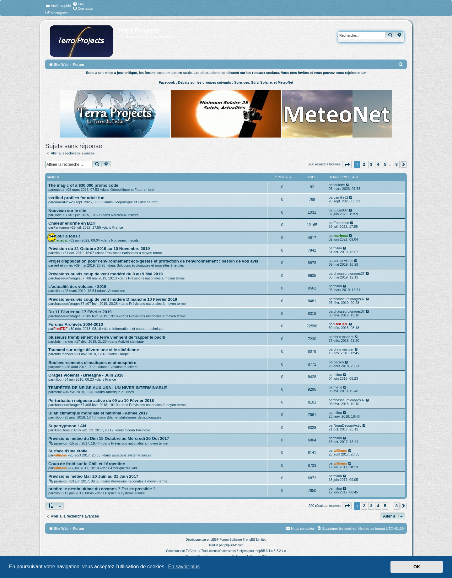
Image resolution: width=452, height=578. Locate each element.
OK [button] (416, 566)
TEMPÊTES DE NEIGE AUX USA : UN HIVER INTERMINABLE (107, 387)
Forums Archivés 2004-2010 (75, 324)
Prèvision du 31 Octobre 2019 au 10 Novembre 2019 (99, 248)
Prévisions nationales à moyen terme (133, 253)
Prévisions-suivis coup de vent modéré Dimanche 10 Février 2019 (112, 299)
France (117, 227)
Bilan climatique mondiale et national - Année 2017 (98, 413)
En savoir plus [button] (184, 566)
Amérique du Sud (123, 468)
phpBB (211, 539)
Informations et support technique (138, 329)
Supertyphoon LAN (67, 426)
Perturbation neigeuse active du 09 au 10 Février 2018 (101, 400)
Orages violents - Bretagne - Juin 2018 (86, 375)
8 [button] (397, 164)
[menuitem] (78, 4)
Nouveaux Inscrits (124, 215)
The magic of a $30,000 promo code (83, 185)
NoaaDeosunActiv (67, 430)
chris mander (63, 341)
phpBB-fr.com (234, 545)
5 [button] (385, 164)
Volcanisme (116, 291)
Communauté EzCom (181, 551)
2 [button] (364, 164)
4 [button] (378, 164)
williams (60, 455)
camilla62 (60, 202)
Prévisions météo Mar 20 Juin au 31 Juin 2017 (93, 476)
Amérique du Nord (120, 392)
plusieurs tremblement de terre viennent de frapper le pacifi (106, 337)
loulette (58, 189)
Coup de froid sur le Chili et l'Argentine (86, 463)
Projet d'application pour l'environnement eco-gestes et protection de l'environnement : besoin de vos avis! (154, 261)
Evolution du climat (122, 367)
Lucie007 (60, 215)
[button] (347, 164)
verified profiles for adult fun (76, 197)
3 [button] (371, 164)
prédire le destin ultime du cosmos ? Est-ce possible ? (102, 489)
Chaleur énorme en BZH (71, 223)
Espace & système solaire (132, 455)
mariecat (60, 240)
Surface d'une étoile (68, 451)
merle (57, 392)
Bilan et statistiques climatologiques (134, 417)
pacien (58, 367)
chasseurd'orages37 (68, 278)
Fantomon (61, 227)
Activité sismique (131, 341)
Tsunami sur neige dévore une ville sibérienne (93, 349)
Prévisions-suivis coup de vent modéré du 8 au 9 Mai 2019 (105, 274)
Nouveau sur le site (67, 210)
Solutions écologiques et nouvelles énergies (150, 265)
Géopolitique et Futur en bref (132, 189)
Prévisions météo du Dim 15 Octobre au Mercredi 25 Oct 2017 (108, 438)
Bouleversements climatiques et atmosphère (92, 362)
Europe (123, 354)
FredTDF (60, 329)
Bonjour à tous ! (64, 236)
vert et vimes (63, 265)
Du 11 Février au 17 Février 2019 (80, 312)
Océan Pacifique (137, 430)
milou (57, 253)
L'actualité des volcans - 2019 (77, 286)
